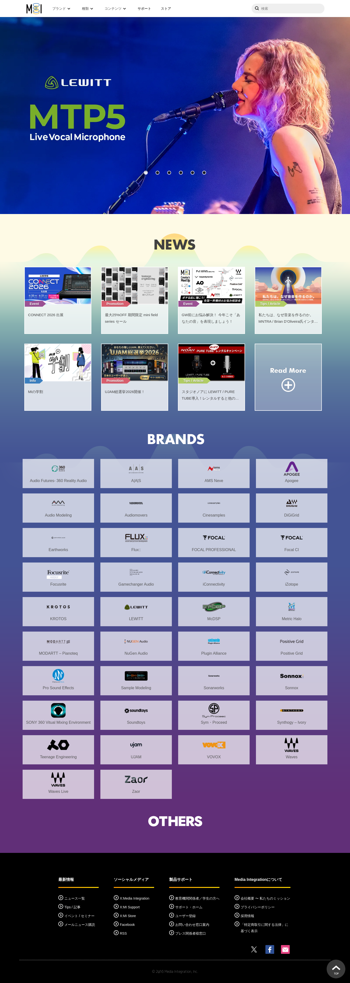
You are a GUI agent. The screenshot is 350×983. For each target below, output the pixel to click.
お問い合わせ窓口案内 (192, 925)
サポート (144, 8)
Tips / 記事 (72, 907)
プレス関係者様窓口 (190, 933)
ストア (166, 8)
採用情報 (247, 916)
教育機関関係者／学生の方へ (197, 898)
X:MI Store (128, 916)
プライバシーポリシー (258, 907)
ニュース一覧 (74, 898)
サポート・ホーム (188, 907)
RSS (123, 933)
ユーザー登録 (185, 916)
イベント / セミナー (79, 916)
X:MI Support (130, 907)
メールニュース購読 (79, 925)
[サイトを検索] (288, 8)
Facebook (127, 925)
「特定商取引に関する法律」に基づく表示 (264, 928)
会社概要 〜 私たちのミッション (265, 898)
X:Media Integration (134, 898)
